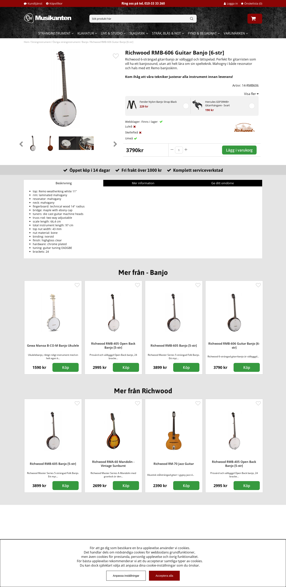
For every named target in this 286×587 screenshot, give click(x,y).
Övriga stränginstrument (66, 42)
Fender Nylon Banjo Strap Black (158, 102)
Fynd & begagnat (202, 33)
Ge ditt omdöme (222, 183)
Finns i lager (149, 122)
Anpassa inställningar (126, 575)
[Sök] (143, 19)
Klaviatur (85, 33)
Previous (21, 143)
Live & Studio (112, 33)
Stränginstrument (54, 33)
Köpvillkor (56, 3)
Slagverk (137, 33)
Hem (26, 42)
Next (115, 143)
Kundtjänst (35, 3)
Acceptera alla (164, 575)
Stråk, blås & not (166, 33)
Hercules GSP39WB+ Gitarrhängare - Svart (217, 103)
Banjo (85, 42)
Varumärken (234, 33)
